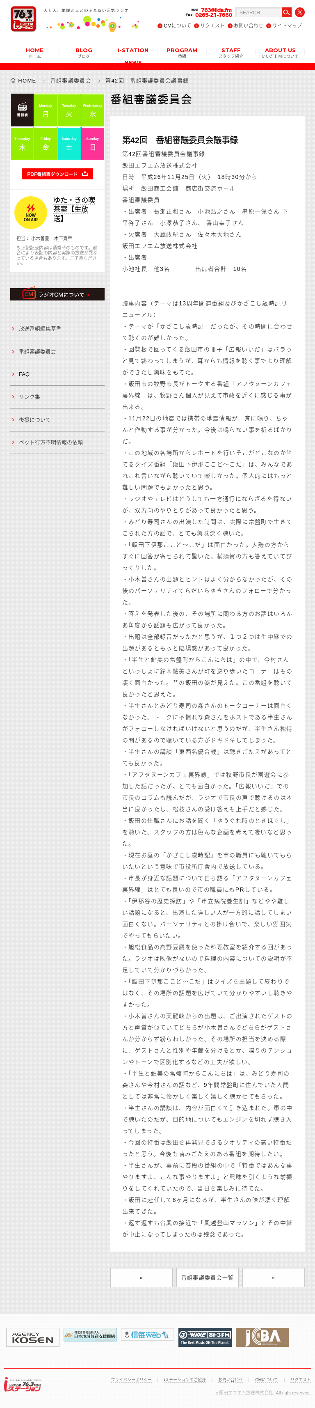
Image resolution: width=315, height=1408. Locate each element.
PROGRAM (182, 52)
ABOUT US (280, 52)
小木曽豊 (40, 238)
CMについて (177, 26)
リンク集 (29, 397)
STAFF (231, 52)
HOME (34, 52)
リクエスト (212, 26)
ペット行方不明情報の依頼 (51, 442)
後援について (35, 420)
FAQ (24, 374)
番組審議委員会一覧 (207, 1278)
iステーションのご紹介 (185, 1380)
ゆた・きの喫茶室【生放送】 (74, 210)
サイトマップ (287, 26)
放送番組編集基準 (40, 329)
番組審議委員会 (70, 81)
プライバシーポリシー (131, 1380)
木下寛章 (63, 238)
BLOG (83, 52)
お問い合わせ (248, 26)
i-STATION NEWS (133, 55)
